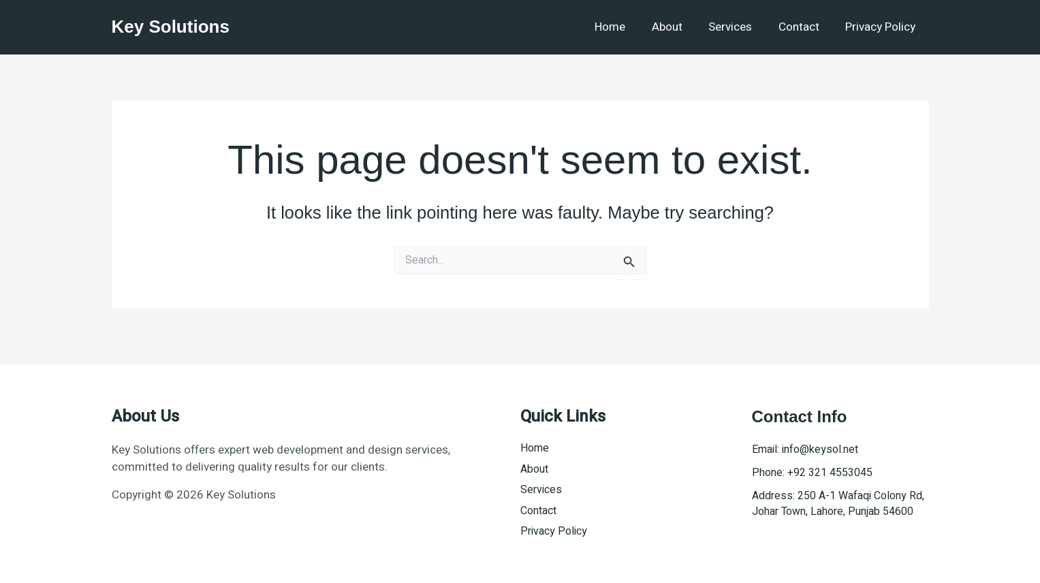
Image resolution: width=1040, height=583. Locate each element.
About (678, 26)
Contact (803, 26)
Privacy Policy (882, 26)
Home (624, 26)
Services (738, 26)
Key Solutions (171, 26)
